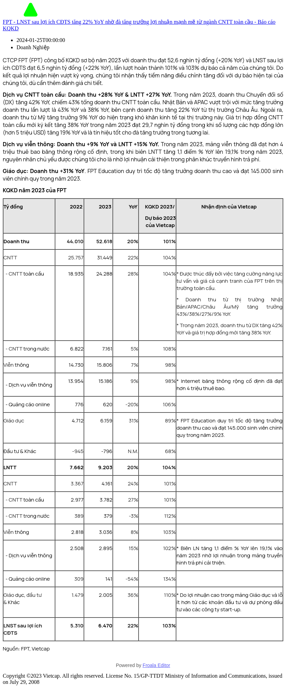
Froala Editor (156, 665)
